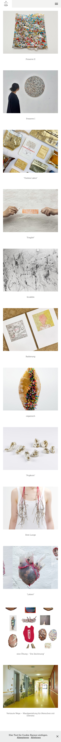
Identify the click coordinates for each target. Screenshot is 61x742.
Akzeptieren (23, 737)
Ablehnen (36, 737)
